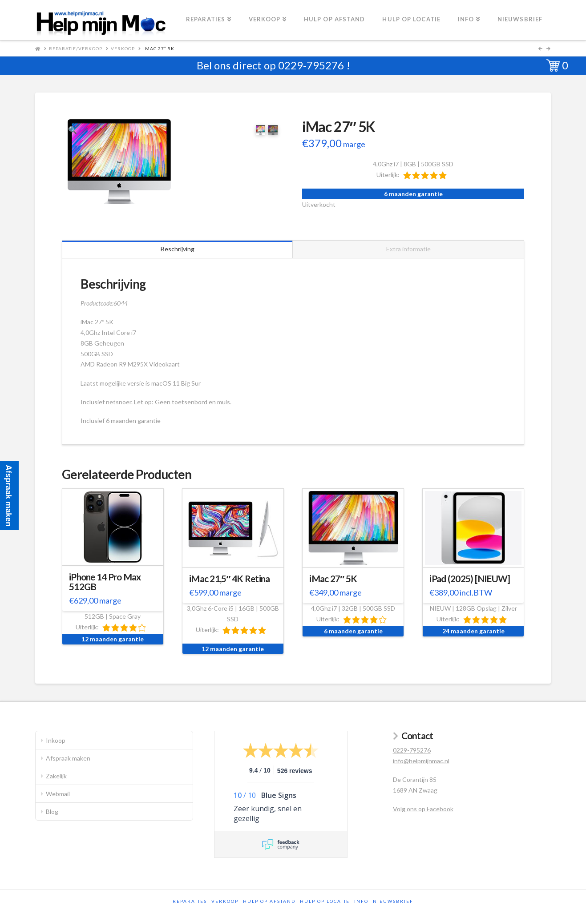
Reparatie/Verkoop (75, 48)
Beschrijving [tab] (177, 249)
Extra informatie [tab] (408, 249)
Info (361, 901)
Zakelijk (56, 776)
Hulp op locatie (325, 901)
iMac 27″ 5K (333, 578)
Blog (52, 811)
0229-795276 (311, 65)
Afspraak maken (68, 758)
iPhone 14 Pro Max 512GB (105, 582)
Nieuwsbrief (393, 901)
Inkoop (55, 740)
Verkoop (123, 48)
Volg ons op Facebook (423, 809)
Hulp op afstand (269, 901)
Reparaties (190, 901)
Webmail (58, 793)
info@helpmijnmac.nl (421, 761)
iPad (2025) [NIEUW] (469, 578)
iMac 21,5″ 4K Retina (229, 578)
